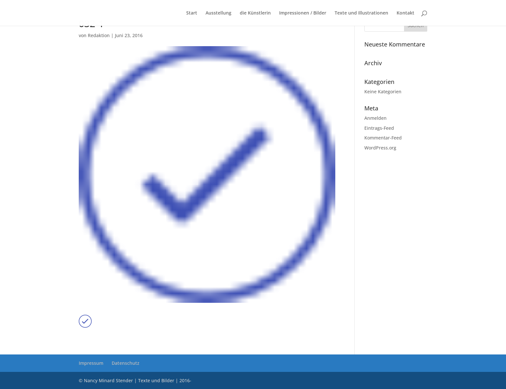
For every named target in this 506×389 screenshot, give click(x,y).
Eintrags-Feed (379, 128)
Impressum (91, 363)
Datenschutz (125, 363)
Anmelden (375, 118)
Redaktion (99, 35)
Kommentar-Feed (383, 138)
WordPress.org (380, 148)
